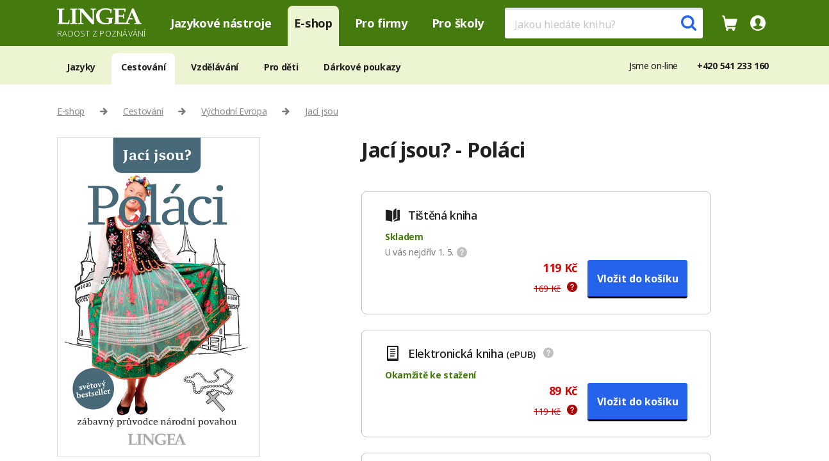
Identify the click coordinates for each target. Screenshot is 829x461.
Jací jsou (321, 111)
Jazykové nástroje (221, 23)
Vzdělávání (214, 67)
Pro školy (458, 23)
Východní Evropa (234, 111)
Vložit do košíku (637, 278)
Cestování (143, 67)
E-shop (313, 23)
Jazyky (81, 67)
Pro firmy (381, 23)
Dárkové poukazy (362, 67)
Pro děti (281, 67)
